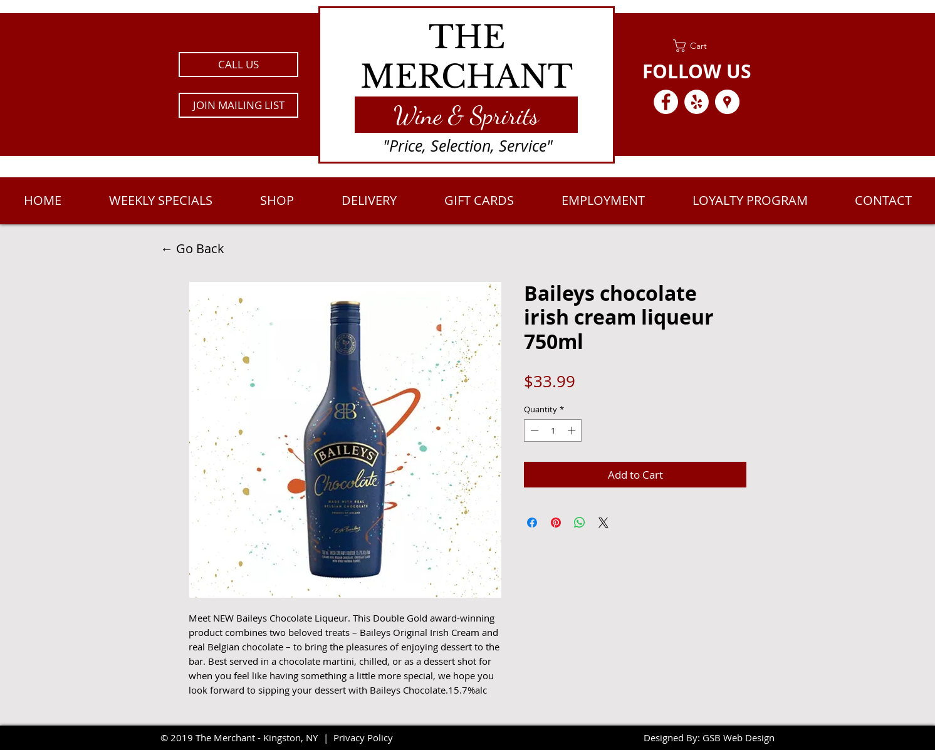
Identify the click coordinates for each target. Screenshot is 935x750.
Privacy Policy (363, 737)
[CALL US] (238, 64)
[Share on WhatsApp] (579, 522)
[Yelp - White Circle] (696, 102)
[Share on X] (603, 522)
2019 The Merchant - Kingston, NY (244, 737)
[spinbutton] (553, 430)
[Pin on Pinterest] (555, 522)
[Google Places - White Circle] (727, 102)
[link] (696, 45)
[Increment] (572, 430)
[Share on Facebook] (532, 522)
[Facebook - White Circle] (666, 102)
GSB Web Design (739, 737)
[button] (238, 105)
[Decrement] (533, 430)
